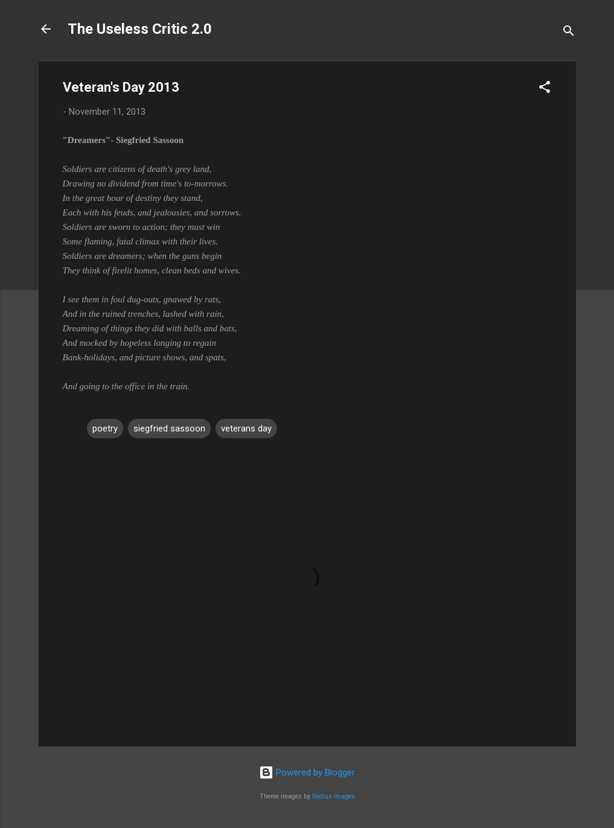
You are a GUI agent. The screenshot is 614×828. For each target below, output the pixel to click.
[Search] (568, 32)
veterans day (246, 428)
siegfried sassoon (169, 428)
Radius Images (333, 796)
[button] (544, 89)
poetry (105, 428)
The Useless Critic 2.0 (140, 29)
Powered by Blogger (307, 772)
